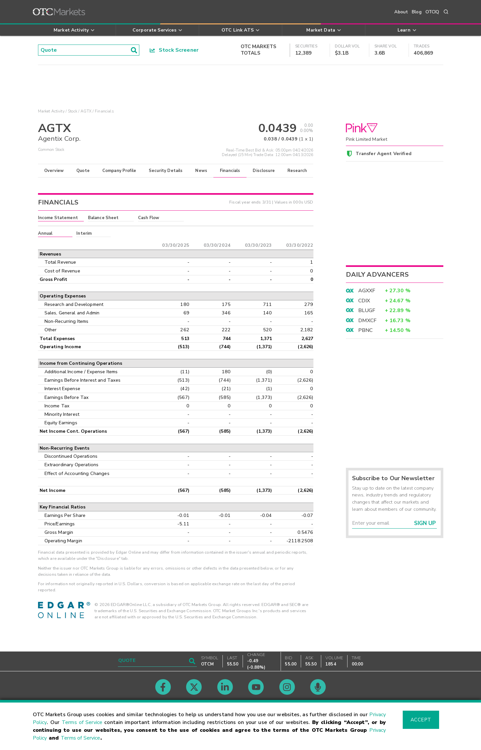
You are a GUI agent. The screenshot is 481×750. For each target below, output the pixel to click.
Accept (421, 720)
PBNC (365, 330)
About (401, 12)
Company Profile (119, 171)
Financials (230, 171)
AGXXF (366, 290)
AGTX (86, 111)
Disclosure (264, 171)
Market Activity (51, 111)
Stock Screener (174, 50)
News (201, 171)
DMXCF (367, 320)
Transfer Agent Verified (383, 153)
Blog (417, 12)
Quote (83, 171)
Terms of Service (82, 722)
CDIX (364, 300)
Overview (54, 171)
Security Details (166, 171)
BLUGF (366, 310)
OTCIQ (432, 12)
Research (297, 171)
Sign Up (425, 523)
